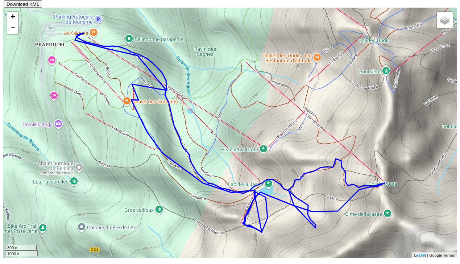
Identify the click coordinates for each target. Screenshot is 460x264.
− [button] (13, 28)
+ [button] (13, 17)
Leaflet (420, 255)
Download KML (23, 4)
